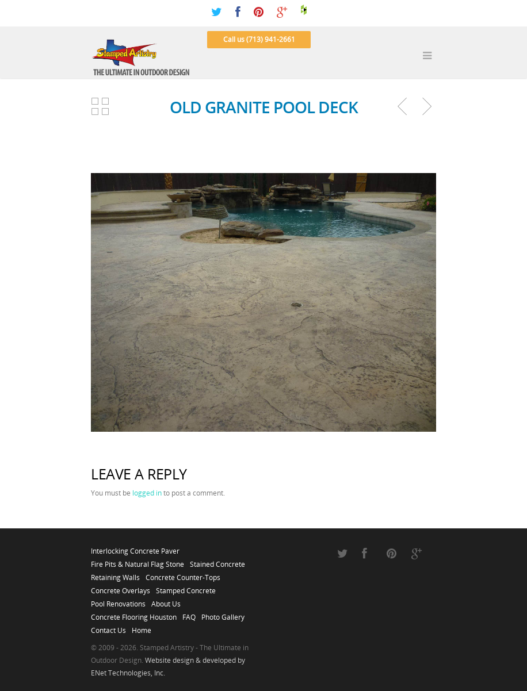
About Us (166, 600)
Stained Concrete (217, 561)
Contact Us (108, 627)
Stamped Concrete (186, 587)
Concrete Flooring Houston (134, 614)
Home (141, 627)
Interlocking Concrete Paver (135, 548)
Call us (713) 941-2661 (259, 39)
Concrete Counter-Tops (183, 574)
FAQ (189, 614)
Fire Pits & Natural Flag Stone (137, 561)
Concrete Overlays (120, 587)
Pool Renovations (118, 600)
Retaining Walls (115, 574)
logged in (147, 493)
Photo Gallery (223, 614)
